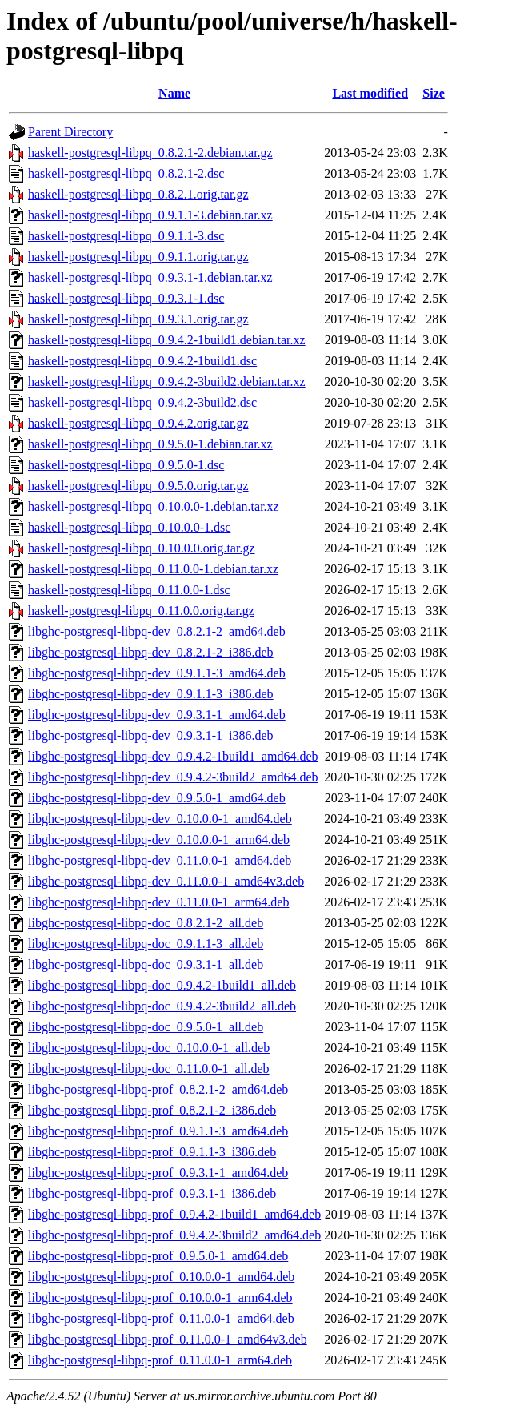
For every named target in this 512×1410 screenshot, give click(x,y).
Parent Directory (70, 132)
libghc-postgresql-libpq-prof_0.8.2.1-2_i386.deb (152, 1110)
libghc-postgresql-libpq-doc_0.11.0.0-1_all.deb (149, 1068)
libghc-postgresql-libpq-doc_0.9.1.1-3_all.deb (145, 943)
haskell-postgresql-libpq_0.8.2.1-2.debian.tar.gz (150, 152)
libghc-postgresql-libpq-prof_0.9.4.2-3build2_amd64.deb (174, 1235)
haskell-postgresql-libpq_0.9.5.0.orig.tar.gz (138, 485)
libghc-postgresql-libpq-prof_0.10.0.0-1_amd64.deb (161, 1276)
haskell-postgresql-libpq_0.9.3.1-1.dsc (126, 298)
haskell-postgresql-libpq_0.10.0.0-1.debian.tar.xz (153, 506)
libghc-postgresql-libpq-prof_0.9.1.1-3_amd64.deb (158, 1131)
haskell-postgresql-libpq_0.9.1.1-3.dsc (126, 236)
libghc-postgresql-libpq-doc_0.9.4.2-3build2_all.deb (162, 1006)
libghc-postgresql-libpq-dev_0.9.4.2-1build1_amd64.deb (173, 756)
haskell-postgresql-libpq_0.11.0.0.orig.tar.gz (141, 610)
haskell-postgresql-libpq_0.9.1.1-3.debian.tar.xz (150, 215)
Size (433, 93)
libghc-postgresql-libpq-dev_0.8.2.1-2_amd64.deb (157, 631)
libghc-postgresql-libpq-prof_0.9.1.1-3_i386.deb (152, 1152)
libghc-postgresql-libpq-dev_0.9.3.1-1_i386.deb (151, 735)
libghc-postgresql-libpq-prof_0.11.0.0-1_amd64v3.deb (167, 1339)
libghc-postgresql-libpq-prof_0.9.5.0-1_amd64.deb (158, 1256)
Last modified (370, 93)
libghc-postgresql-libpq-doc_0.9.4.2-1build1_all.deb (162, 985)
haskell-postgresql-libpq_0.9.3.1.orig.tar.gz (138, 319)
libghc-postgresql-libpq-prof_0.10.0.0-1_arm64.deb (160, 1297)
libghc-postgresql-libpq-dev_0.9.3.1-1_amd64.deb (157, 714)
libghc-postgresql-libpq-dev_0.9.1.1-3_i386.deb (151, 694)
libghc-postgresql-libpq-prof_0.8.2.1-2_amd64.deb (158, 1089)
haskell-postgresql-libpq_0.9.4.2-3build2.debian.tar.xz (167, 381)
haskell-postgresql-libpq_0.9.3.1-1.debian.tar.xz (150, 277)
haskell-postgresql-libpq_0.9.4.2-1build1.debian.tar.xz (167, 340)
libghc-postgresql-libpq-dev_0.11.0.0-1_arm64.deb (158, 902)
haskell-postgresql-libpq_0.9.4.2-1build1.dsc (142, 361)
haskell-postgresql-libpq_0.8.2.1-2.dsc (126, 173)
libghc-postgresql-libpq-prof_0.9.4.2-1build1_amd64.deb (174, 1214)
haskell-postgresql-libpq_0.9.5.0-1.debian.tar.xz (150, 444)
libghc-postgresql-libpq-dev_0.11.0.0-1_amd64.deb (159, 860)
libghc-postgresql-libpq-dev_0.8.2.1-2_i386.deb (151, 652)
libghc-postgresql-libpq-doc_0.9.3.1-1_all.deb (145, 964)
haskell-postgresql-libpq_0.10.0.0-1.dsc (129, 527)
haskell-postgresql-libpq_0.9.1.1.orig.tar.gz (138, 256)
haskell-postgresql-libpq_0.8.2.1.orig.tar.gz (138, 194)
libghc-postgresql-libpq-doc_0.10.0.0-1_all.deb (149, 1047)
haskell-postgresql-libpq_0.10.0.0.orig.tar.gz (141, 548)
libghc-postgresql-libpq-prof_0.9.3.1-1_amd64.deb (158, 1172)
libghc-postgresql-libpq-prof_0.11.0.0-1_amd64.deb (161, 1318)
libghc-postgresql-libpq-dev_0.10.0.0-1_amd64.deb (160, 819)
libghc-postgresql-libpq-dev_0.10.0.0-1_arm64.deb (159, 839)
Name (174, 93)
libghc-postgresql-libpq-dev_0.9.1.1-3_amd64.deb (157, 673)
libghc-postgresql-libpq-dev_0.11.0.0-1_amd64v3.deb (166, 881)
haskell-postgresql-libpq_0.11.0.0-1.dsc (129, 590)
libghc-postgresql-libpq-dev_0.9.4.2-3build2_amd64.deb (173, 777)
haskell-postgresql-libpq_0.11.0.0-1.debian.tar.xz (153, 569)
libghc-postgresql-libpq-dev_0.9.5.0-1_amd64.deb (157, 798)
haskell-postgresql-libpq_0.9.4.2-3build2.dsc (142, 402)
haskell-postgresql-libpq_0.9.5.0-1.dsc (126, 465)
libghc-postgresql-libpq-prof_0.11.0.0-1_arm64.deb (160, 1360)
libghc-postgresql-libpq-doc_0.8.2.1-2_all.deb (145, 923)
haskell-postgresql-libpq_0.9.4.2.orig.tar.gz (138, 423)
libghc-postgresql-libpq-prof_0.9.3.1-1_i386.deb (152, 1193)
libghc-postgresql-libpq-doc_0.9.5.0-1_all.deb (145, 1027)
